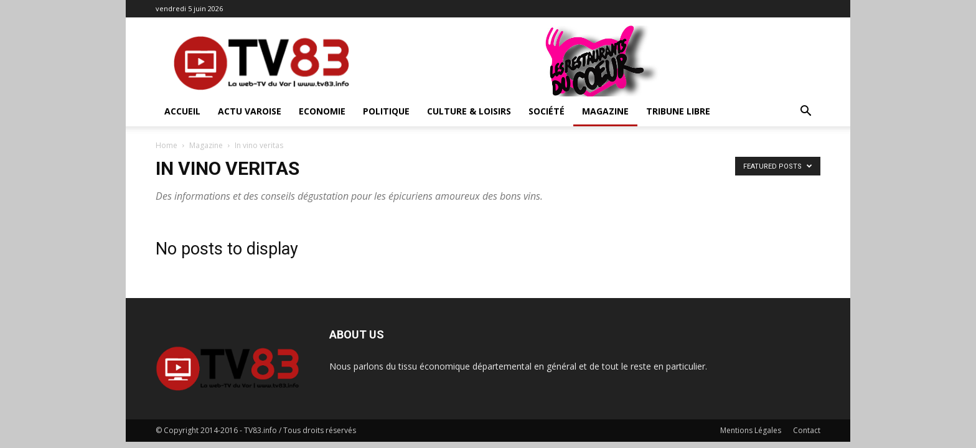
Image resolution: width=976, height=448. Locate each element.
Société (546, 111)
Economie (322, 111)
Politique (386, 111)
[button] (805, 112)
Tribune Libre (678, 111)
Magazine (605, 111)
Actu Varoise (249, 111)
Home (166, 145)
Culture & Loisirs (469, 111)
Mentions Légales (750, 430)
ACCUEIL (182, 111)
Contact (806, 430)
